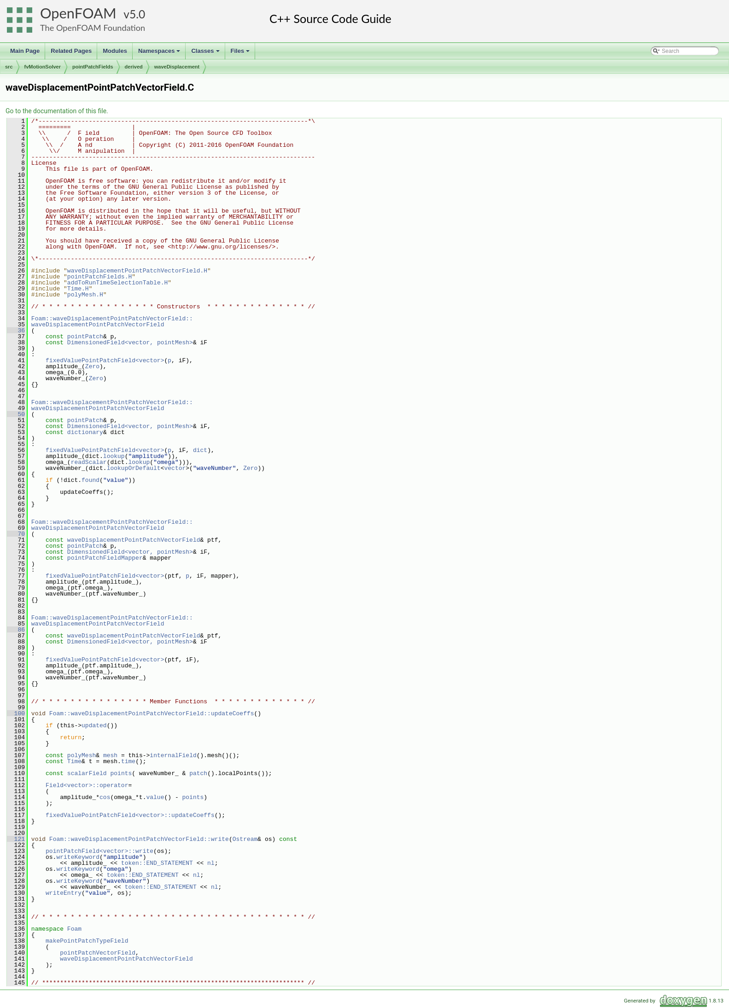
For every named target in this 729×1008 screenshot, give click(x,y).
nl (211, 863)
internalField (173, 755)
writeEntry (64, 893)
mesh (110, 755)
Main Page (25, 50)
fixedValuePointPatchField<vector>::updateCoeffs (130, 815)
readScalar (89, 462)
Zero (92, 366)
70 (16, 534)
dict (200, 450)
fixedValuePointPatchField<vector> (105, 360)
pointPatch (85, 336)
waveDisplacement (176, 67)
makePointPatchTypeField (87, 941)
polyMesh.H (85, 294)
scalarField (87, 773)
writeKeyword (77, 857)
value (155, 797)
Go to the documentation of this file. (57, 111)
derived (134, 67)
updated (94, 725)
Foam (74, 929)
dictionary (85, 432)
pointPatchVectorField (97, 953)
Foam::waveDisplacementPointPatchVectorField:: (112, 318)
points (121, 773)
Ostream (245, 839)
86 (16, 630)
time (128, 761)
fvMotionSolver (42, 67)
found (90, 480)
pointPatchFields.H (99, 276)
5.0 (137, 14)
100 (16, 713)
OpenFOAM (78, 13)
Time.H (78, 288)
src (9, 67)
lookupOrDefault (134, 468)
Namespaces (160, 53)
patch (198, 773)
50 (16, 414)
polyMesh (81, 755)
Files (241, 53)
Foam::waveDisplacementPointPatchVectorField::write (139, 839)
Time (74, 761)
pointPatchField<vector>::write (99, 851)
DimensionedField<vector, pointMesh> (130, 342)
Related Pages (71, 50)
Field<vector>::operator (87, 785)
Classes (206, 53)
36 (16, 330)
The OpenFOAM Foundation (92, 28)
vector (175, 468)
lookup (114, 456)
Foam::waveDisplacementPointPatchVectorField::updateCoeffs (151, 713)
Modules (115, 50)
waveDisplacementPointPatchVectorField (97, 324)
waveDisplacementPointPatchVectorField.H (137, 270)
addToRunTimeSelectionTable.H (117, 282)
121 (16, 839)
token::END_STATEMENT (157, 863)
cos (104, 797)
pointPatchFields (92, 67)
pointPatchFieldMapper (105, 558)
